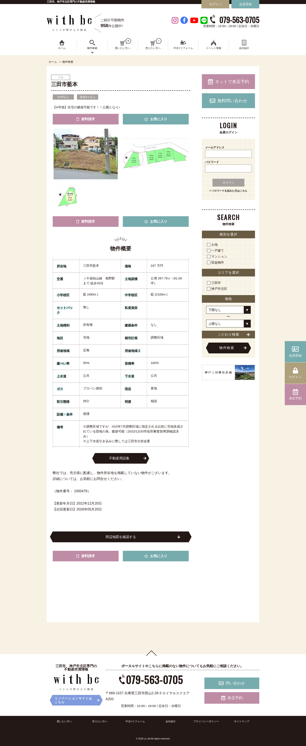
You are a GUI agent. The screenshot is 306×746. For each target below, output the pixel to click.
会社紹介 (171, 721)
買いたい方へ (64, 721)
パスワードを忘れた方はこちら (228, 190)
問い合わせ (232, 683)
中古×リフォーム (135, 721)
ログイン (228, 182)
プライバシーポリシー (206, 721)
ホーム (53, 61)
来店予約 (232, 698)
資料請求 (85, 119)
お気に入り (155, 119)
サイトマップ (241, 721)
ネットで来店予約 (228, 81)
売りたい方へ (100, 721)
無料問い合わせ (228, 100)
